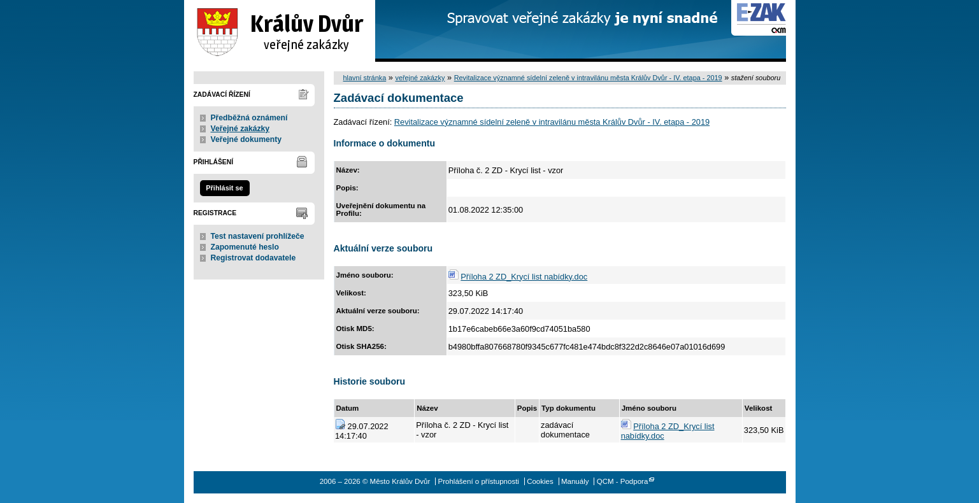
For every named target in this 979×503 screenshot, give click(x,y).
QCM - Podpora (622, 481)
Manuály (575, 481)
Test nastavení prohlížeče (257, 236)
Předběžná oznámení (249, 117)
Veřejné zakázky (240, 128)
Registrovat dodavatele (253, 257)
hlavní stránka (365, 77)
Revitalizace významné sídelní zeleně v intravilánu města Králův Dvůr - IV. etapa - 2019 (588, 77)
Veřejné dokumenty (246, 139)
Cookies (540, 481)
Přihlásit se (224, 188)
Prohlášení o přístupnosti (478, 481)
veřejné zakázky (420, 77)
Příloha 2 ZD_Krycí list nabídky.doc (524, 276)
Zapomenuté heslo (245, 247)
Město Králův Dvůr (279, 31)
